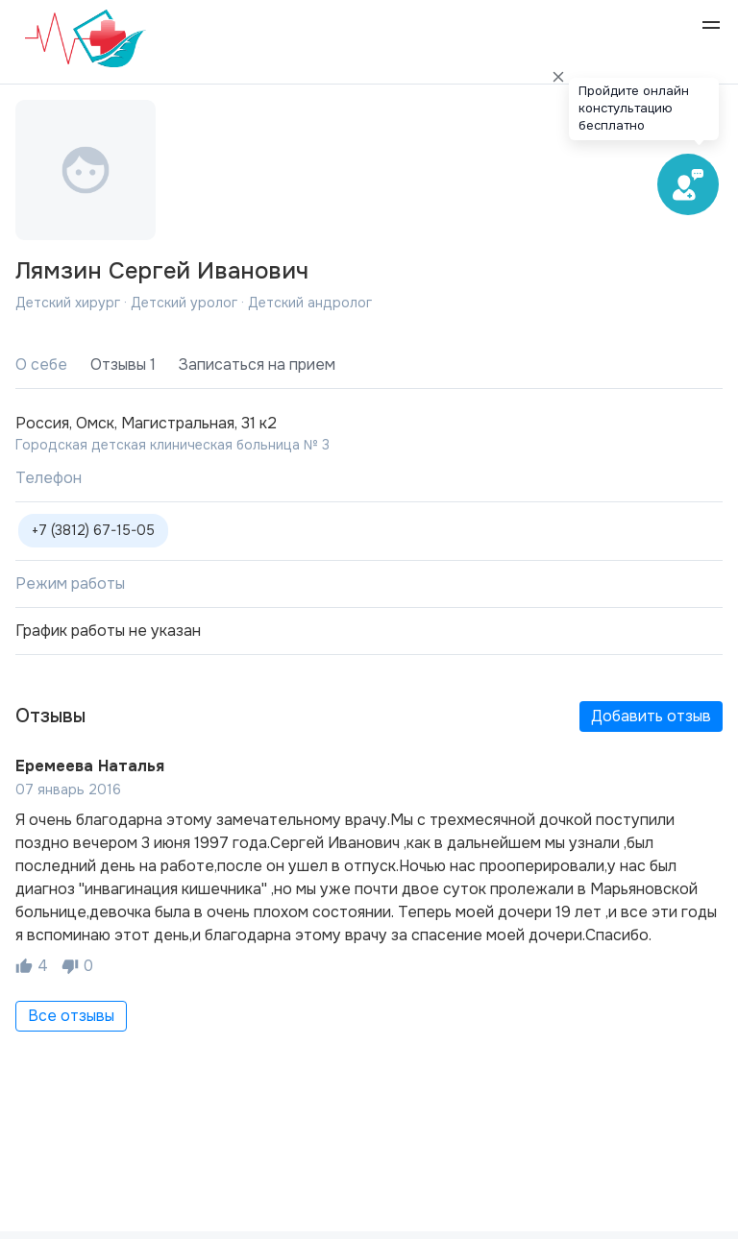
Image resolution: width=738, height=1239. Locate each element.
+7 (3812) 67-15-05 (93, 530)
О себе (41, 364)
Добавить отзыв (651, 716)
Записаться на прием (257, 364)
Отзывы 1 (123, 364)
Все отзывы (71, 1016)
